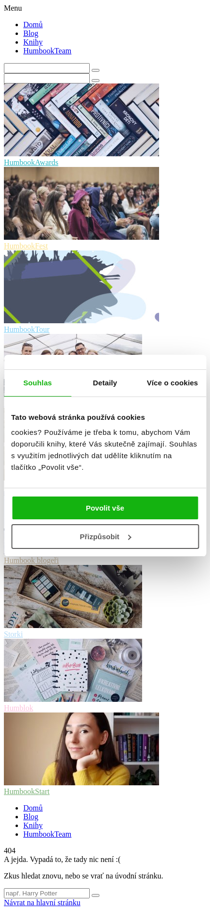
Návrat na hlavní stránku (42, 902)
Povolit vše (105, 508)
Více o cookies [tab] (172, 383)
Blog (30, 33)
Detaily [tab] (105, 383)
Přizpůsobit (105, 536)
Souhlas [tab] (37, 383)
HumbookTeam (47, 51)
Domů (33, 24)
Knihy (33, 42)
